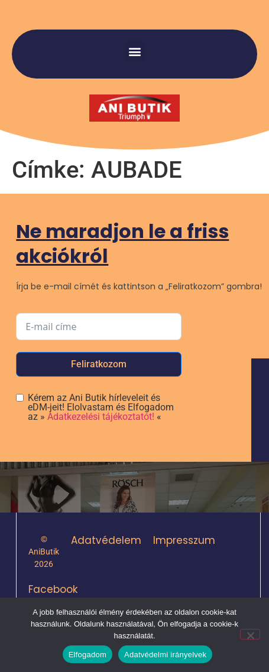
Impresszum (184, 540)
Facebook (52, 589)
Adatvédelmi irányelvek (165, 654)
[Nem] (250, 634)
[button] (134, 51)
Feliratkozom (99, 364)
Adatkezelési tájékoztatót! (100, 416)
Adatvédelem (106, 540)
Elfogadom (87, 654)
